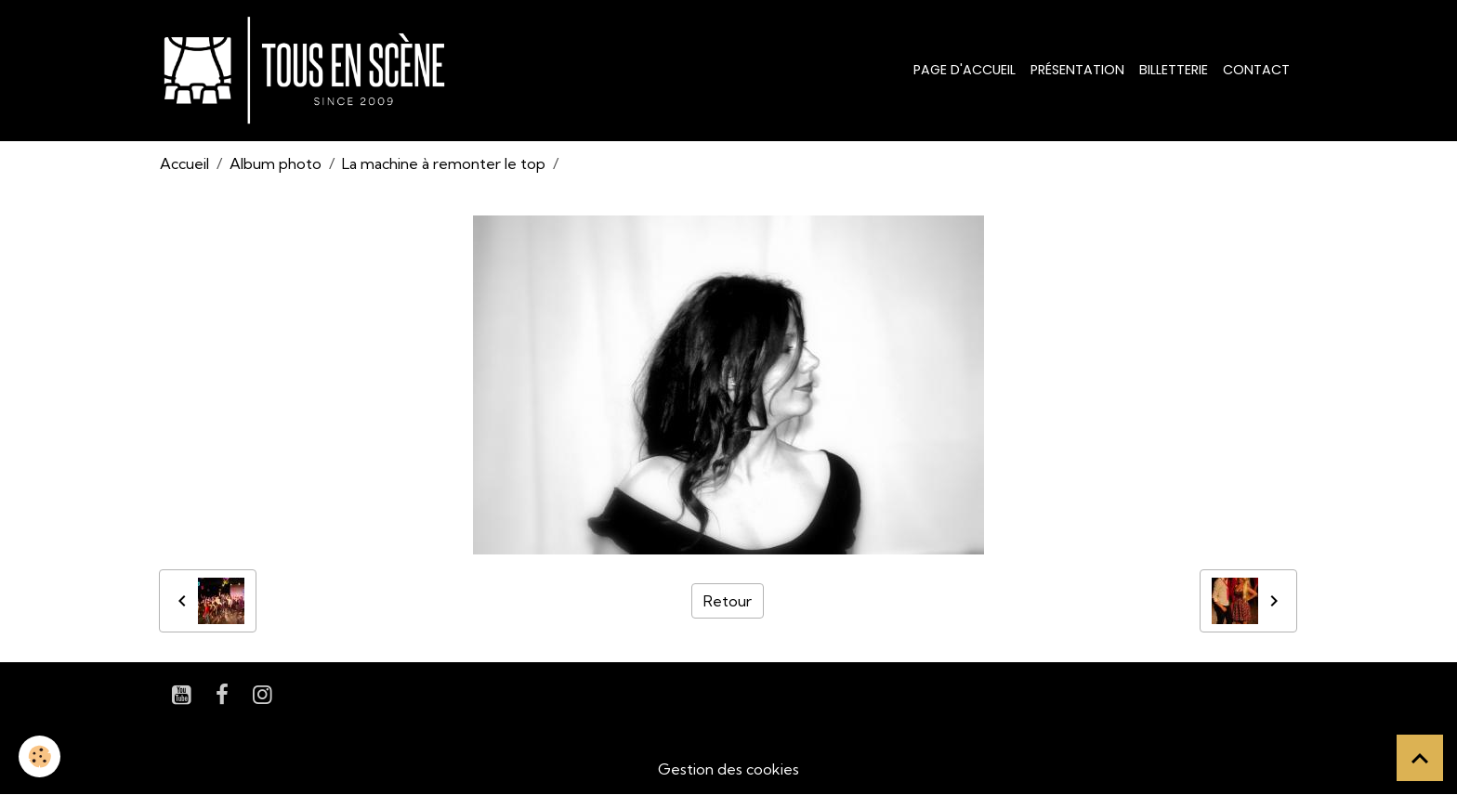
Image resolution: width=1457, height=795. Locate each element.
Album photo (276, 163)
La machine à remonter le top (443, 163)
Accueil (184, 163)
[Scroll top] (1420, 758)
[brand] (308, 70)
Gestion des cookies (728, 769)
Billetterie (1173, 69)
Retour (727, 601)
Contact (1256, 69)
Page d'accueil (964, 69)
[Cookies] (39, 756)
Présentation (1077, 69)
